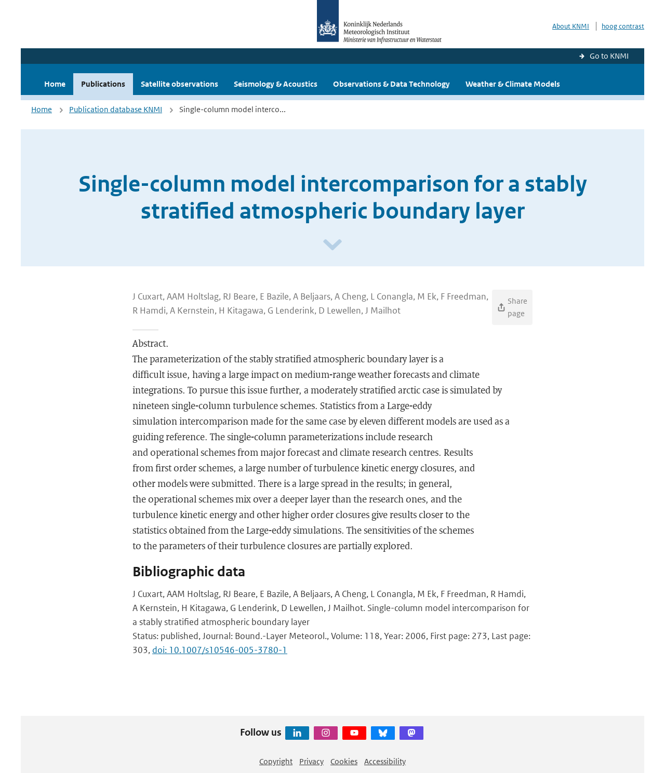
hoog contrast (623, 26)
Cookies (343, 761)
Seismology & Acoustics (275, 84)
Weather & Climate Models (513, 84)
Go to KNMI (609, 56)
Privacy (311, 761)
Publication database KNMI (115, 109)
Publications (103, 84)
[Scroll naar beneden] (332, 245)
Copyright (275, 761)
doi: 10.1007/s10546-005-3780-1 (219, 650)
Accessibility (385, 761)
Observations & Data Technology (391, 84)
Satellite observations (179, 84)
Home (54, 84)
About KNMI (570, 26)
